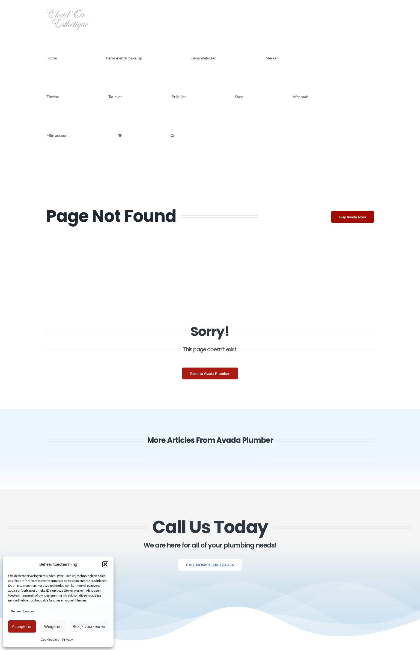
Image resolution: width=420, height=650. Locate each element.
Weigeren (53, 626)
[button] (105, 564)
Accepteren (22, 626)
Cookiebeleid (50, 639)
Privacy (67, 639)
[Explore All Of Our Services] (210, 568)
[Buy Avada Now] (353, 217)
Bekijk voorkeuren (89, 626)
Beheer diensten (22, 611)
